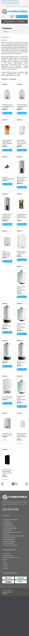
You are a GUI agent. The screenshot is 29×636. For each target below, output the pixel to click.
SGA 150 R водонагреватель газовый (6, 325)
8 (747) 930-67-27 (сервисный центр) (10, 3)
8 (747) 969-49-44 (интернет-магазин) (10, 2)
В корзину (8, 113)
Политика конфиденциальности (11, 557)
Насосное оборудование (10, 541)
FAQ (5, 561)
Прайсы (6, 568)
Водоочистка (7, 534)
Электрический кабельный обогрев (12, 532)
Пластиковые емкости (9, 543)
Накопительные (5, 37)
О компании (7, 553)
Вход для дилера (23, 6)
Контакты (6, 566)
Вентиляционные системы (10, 528)
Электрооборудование (9, 539)
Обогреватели (7, 521)
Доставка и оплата (8, 555)
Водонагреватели (8, 523)
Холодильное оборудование (10, 545)
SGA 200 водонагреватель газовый (21, 362)
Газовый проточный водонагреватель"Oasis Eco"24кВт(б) (8, 106)
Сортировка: (10, 79)
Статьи (5, 564)
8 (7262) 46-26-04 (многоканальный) (10, 0)
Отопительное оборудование (11, 519)
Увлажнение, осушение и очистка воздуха (14, 535)
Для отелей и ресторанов (10, 537)
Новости (6, 562)
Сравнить (4, 84)
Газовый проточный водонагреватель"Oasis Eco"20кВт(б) (22, 106)
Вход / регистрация (11, 6)
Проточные (4, 40)
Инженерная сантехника (10, 526)
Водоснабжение (8, 530)
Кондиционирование (9, 525)
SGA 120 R (5, 361)
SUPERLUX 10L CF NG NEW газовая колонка (21, 253)
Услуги (5, 559)
